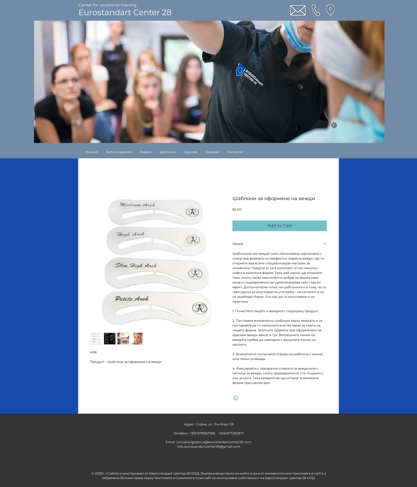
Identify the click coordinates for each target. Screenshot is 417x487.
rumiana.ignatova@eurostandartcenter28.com (214, 442)
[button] (190, 152)
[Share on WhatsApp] (236, 398)
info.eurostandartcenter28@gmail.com (208, 446)
